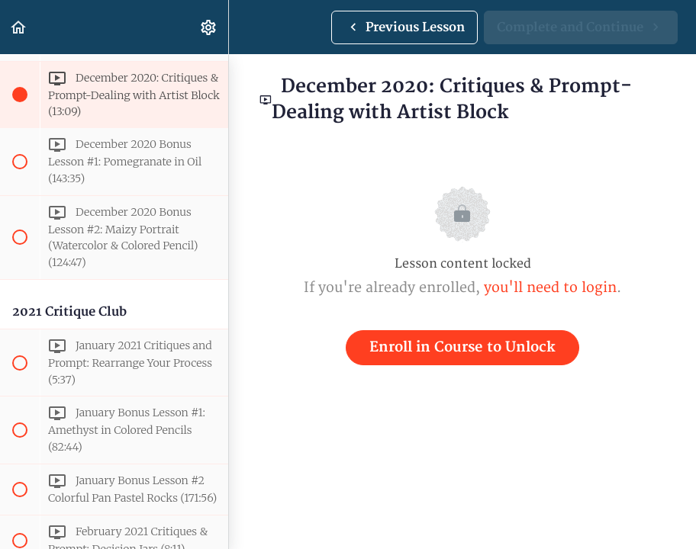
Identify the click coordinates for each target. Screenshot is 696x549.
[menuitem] (209, 27)
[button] (19, 27)
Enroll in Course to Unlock (462, 347)
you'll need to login (550, 288)
